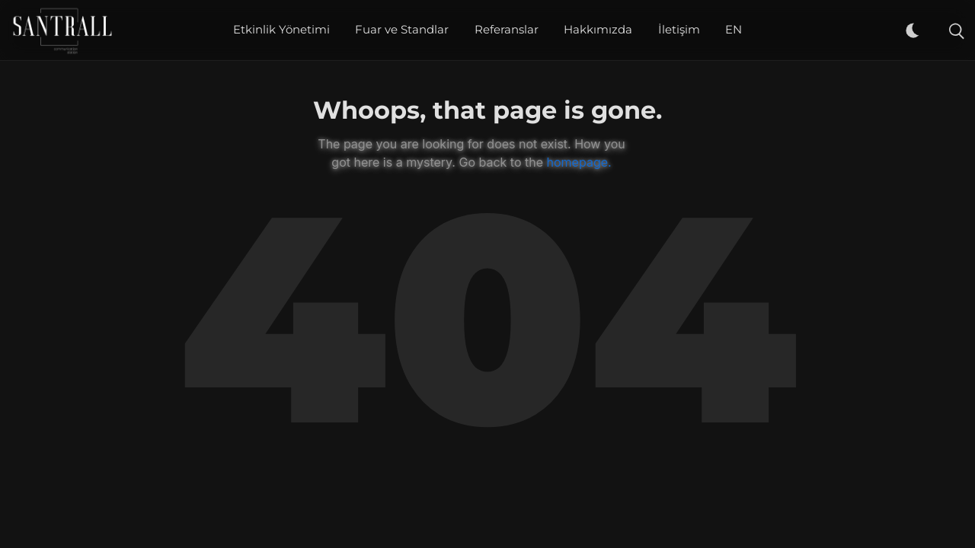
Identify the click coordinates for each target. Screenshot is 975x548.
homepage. (579, 162)
